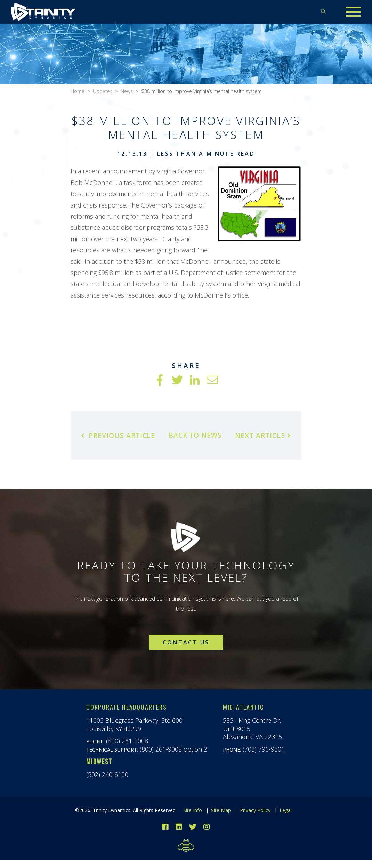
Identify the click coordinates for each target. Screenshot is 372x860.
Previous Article (118, 435)
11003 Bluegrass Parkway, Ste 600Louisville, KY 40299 (134, 724)
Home (77, 91)
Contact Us (186, 642)
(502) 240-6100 (107, 774)
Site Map (221, 810)
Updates (102, 91)
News (127, 91)
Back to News (195, 435)
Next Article (263, 435)
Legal (286, 810)
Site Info (192, 810)
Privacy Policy (255, 810)
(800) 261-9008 (127, 741)
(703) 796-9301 (264, 749)
